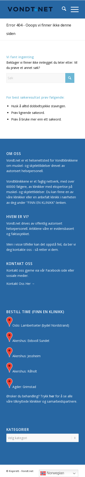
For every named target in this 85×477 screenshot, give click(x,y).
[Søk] (61, 9)
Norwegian (52, 473)
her (51, 396)
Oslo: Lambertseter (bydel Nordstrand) (37, 322)
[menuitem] (61, 9)
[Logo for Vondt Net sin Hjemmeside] (35, 9)
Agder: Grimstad (21, 383)
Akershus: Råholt (21, 368)
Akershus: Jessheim (23, 353)
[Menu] (72, 9)
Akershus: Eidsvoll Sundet (27, 337)
